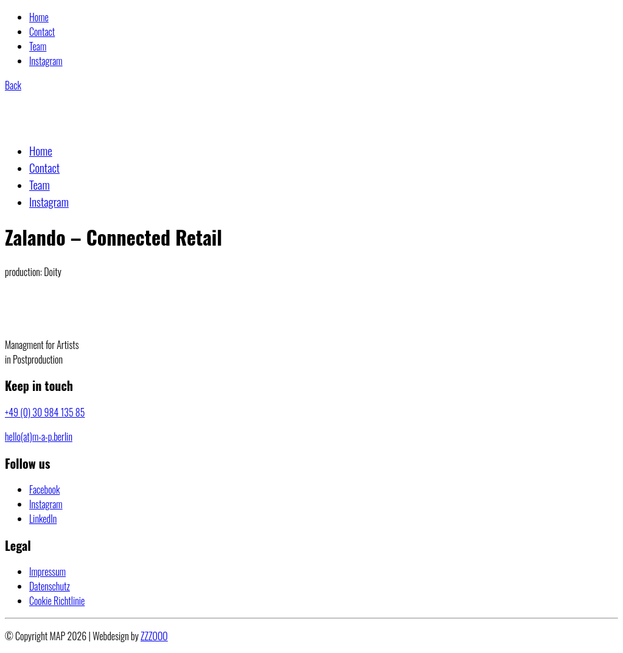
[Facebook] (44, 489)
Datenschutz (49, 586)
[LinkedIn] (43, 518)
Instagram (46, 61)
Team (37, 46)
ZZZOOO (154, 636)
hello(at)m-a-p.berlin (38, 436)
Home (39, 17)
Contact (42, 31)
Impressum (47, 571)
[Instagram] (46, 504)
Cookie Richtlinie (57, 600)
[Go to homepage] (64, 124)
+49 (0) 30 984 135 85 (45, 412)
